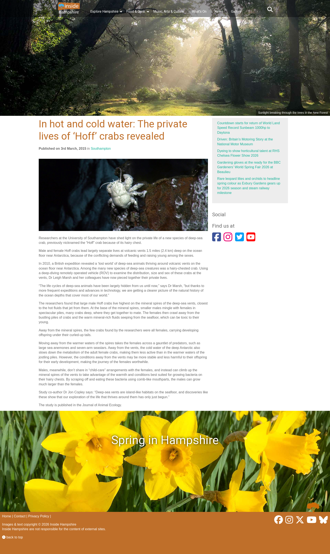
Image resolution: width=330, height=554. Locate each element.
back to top (12, 537)
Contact (19, 516)
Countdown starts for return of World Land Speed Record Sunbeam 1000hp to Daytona (248, 127)
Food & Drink (135, 11)
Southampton (101, 148)
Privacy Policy (38, 516)
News (218, 11)
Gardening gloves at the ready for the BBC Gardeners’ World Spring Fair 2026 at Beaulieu (249, 167)
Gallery (236, 11)
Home (6, 516)
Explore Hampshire (104, 11)
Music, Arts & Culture (168, 11)
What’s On (199, 11)
